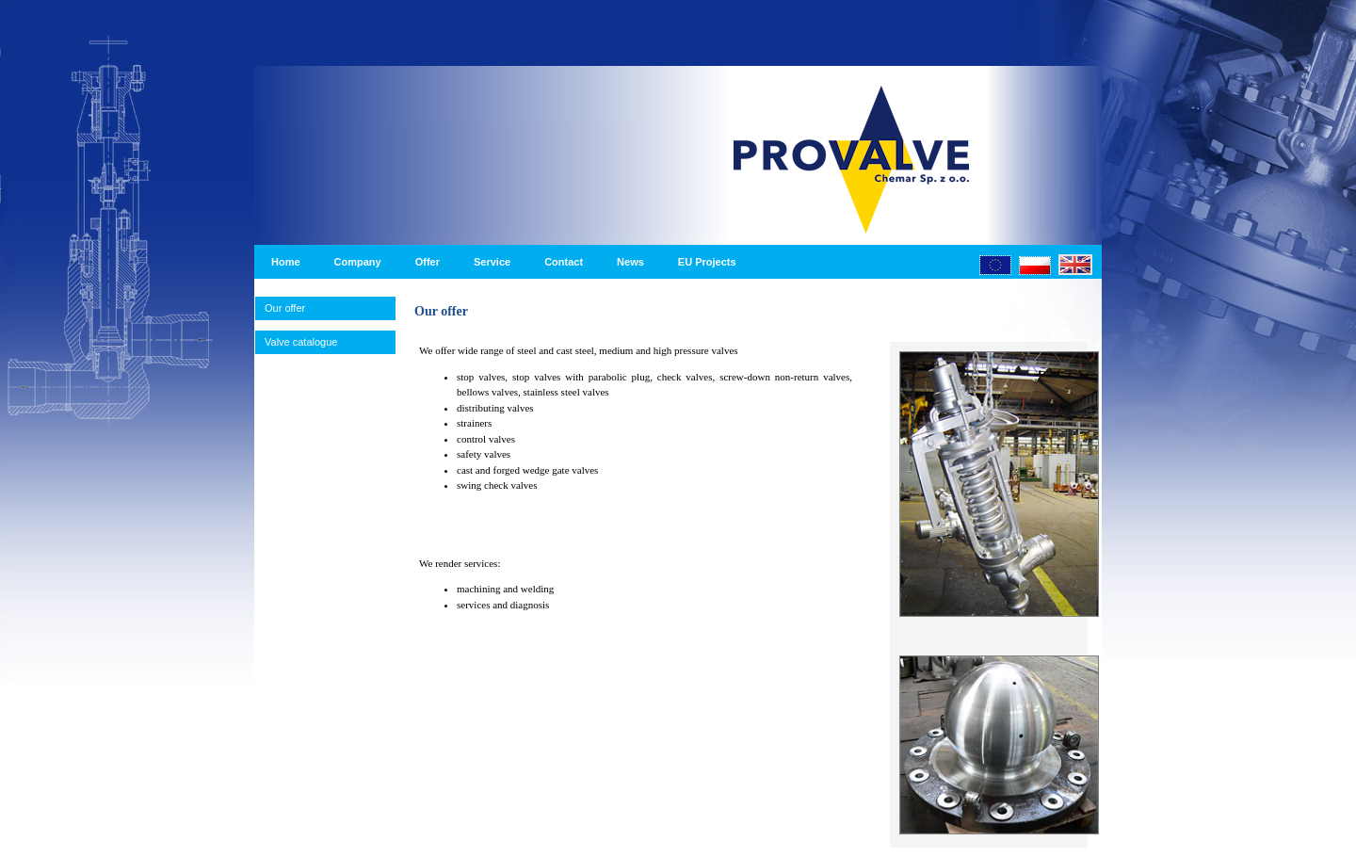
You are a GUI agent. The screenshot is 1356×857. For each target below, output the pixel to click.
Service (492, 261)
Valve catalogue (301, 342)
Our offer (285, 308)
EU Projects (707, 261)
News (630, 261)
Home (285, 261)
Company (357, 261)
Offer (427, 261)
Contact (563, 261)
